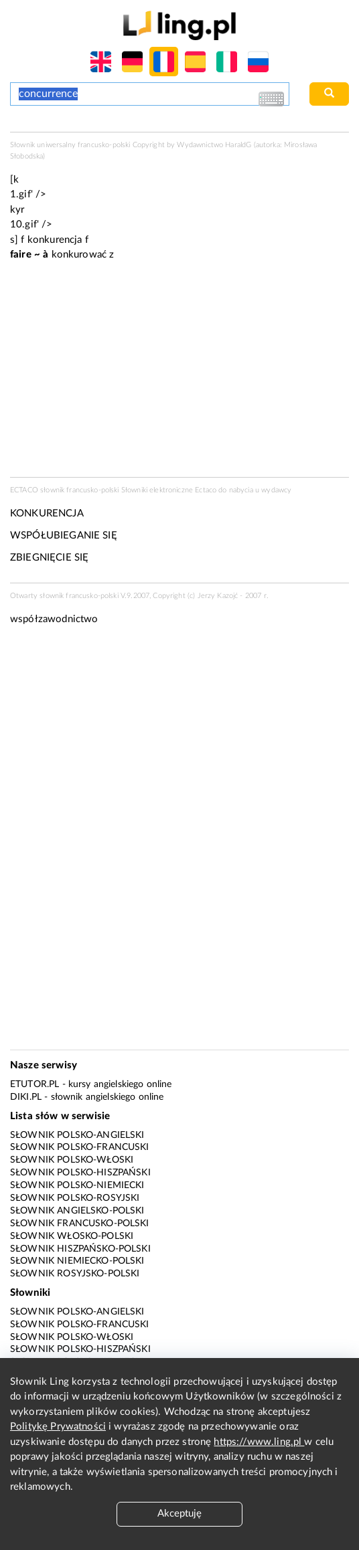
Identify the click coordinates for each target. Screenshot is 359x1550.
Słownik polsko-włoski (71, 1160)
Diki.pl (26, 1097)
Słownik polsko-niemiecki (77, 1185)
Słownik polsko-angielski (77, 1135)
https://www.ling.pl (259, 1442)
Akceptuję (179, 1514)
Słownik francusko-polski (79, 1223)
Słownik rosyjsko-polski (74, 1273)
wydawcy (276, 490)
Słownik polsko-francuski (79, 1147)
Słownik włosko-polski (71, 1236)
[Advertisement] (179, 738)
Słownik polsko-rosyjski (74, 1198)
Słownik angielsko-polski (77, 1211)
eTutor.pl (34, 1084)
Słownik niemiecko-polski (77, 1261)
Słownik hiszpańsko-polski (80, 1249)
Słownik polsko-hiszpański (80, 1172)
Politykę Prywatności (58, 1427)
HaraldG (238, 145)
